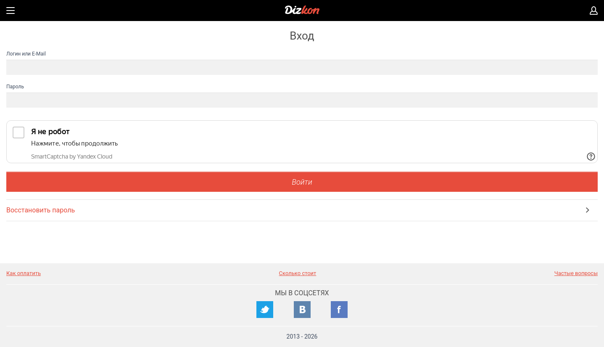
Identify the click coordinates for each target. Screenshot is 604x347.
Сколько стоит (298, 273)
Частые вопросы (576, 273)
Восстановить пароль (40, 210)
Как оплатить (23, 273)
